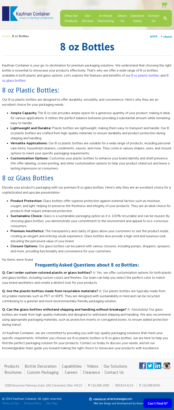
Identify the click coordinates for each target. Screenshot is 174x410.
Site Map (51, 403)
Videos (92, 366)
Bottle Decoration (41, 366)
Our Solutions (115, 366)
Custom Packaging (43, 372)
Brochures (13, 372)
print (153, 36)
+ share (166, 36)
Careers (71, 372)
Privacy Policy (32, 403)
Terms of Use (10, 403)
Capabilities (72, 366)
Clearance (91, 372)
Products (11, 366)
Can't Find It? (158, 403)
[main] (87, 199)
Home (6, 36)
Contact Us (114, 372)
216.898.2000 (100, 385)
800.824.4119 (124, 385)
